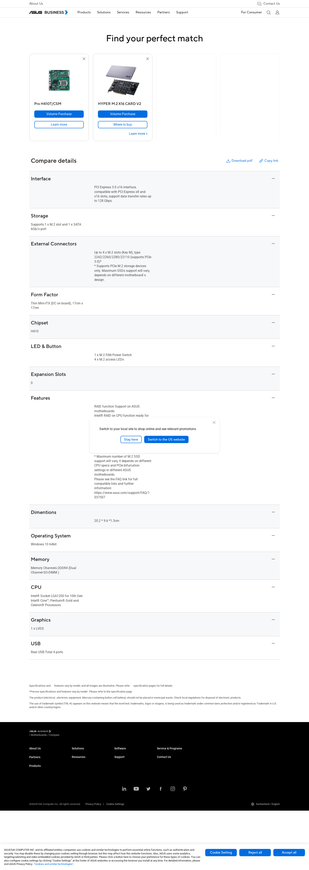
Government (121, 810)
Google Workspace (125, 822)
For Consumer (251, 12)
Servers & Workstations (85, 782)
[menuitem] (84, 12)
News (160, 770)
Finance (118, 804)
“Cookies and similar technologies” (54, 864)
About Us (36, 4)
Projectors (78, 776)
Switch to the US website (166, 439)
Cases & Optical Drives (85, 812)
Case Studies (164, 758)
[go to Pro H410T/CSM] (59, 81)
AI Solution (120, 816)
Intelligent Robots (82, 819)
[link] (59, 124)
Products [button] (84, 12)
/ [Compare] (76, 731)
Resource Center (166, 752)
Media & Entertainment (127, 798)
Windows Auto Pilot (168, 804)
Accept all (289, 853)
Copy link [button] (268, 160)
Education (120, 764)
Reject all (255, 853)
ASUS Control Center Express (173, 797)
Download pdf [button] (239, 160)
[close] (214, 422)
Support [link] (182, 12)
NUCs (75, 764)
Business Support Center (214, 752)
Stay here (131, 439)
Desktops (77, 758)
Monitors (77, 770)
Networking (78, 806)
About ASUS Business (41, 752)
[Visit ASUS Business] (40, 732)
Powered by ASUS (210, 779)
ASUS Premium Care (211, 767)
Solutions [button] (104, 12)
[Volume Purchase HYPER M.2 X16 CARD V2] (122, 114)
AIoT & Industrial (81, 800)
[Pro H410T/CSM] (59, 102)
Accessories (79, 825)
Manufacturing (122, 782)
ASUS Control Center (168, 791)
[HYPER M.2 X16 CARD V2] (122, 102)
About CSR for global (41, 758)
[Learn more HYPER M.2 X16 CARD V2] (138, 134)
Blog (159, 764)
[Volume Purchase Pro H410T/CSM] (59, 114)
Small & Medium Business (129, 752)
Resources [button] (143, 12)
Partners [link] (163, 12)
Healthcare (120, 776)
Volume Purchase (252, 752)
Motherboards (80, 788)
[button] (268, 12)
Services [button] (123, 12)
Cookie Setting (221, 853)
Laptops (76, 752)
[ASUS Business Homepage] (48, 12)
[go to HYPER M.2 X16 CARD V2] (122, 81)
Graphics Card (80, 794)
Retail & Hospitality (125, 770)
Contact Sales (250, 758)
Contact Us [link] (268, 3)
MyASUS (162, 785)
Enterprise (120, 758)
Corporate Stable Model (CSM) (217, 773)
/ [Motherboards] (61, 731)
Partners (34, 767)
